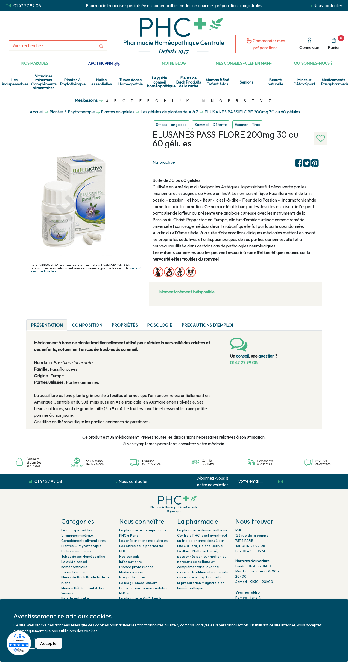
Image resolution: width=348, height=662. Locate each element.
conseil (242, 356)
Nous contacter (328, 5)
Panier (336, 42)
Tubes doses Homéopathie (130, 81)
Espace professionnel (136, 567)
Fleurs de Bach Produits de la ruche (188, 82)
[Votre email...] (255, 481)
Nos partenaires (132, 577)
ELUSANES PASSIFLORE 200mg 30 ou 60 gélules (252, 111)
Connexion (309, 43)
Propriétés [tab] (125, 325)
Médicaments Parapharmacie (334, 81)
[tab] (242, 321)
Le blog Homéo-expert (138, 582)
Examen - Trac (247, 124)
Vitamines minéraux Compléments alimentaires (44, 82)
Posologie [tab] (159, 325)
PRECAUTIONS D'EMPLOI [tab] (207, 325)
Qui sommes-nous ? (313, 63)
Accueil (36, 111)
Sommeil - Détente (211, 124)
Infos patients (130, 561)
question (266, 356)
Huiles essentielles (101, 81)
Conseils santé (73, 572)
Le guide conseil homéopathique (160, 82)
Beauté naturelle (275, 81)
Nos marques (34, 63)
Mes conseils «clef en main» (244, 63)
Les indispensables (15, 81)
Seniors (246, 82)
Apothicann (104, 63)
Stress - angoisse (171, 124)
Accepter (49, 643)
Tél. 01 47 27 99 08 (250, 545)
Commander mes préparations (265, 44)
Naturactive (164, 162)
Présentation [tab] (47, 325)
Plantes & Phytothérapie (73, 81)
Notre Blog (174, 63)
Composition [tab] (87, 325)
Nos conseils (129, 556)
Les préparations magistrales (143, 540)
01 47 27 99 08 (27, 5)
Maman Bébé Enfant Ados (217, 81)
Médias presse (131, 572)
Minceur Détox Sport (304, 81)
